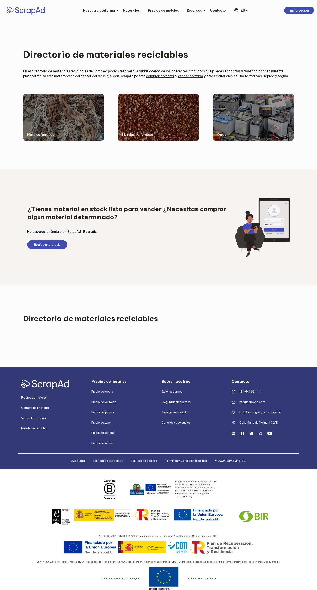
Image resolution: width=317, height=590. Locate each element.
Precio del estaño (103, 433)
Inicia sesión (299, 10)
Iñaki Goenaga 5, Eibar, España (260, 412)
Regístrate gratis (47, 245)
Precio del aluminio (103, 402)
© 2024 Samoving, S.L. (230, 461)
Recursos (194, 10)
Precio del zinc (101, 422)
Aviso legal (78, 461)
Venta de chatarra (33, 418)
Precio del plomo (102, 412)
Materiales (131, 10)
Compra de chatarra (35, 408)
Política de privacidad (108, 461)
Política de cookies (144, 461)
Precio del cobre (102, 391)
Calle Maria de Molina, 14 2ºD (258, 422)
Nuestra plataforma (99, 10)
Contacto (218, 10)
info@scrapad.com (252, 402)
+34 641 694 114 (250, 391)
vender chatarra (190, 76)
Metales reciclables (34, 428)
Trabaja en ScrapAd (175, 412)
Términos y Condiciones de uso (186, 461)
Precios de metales (163, 10)
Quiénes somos (172, 391)
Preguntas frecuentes (176, 402)
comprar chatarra (160, 76)
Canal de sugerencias (176, 422)
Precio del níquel (102, 443)
